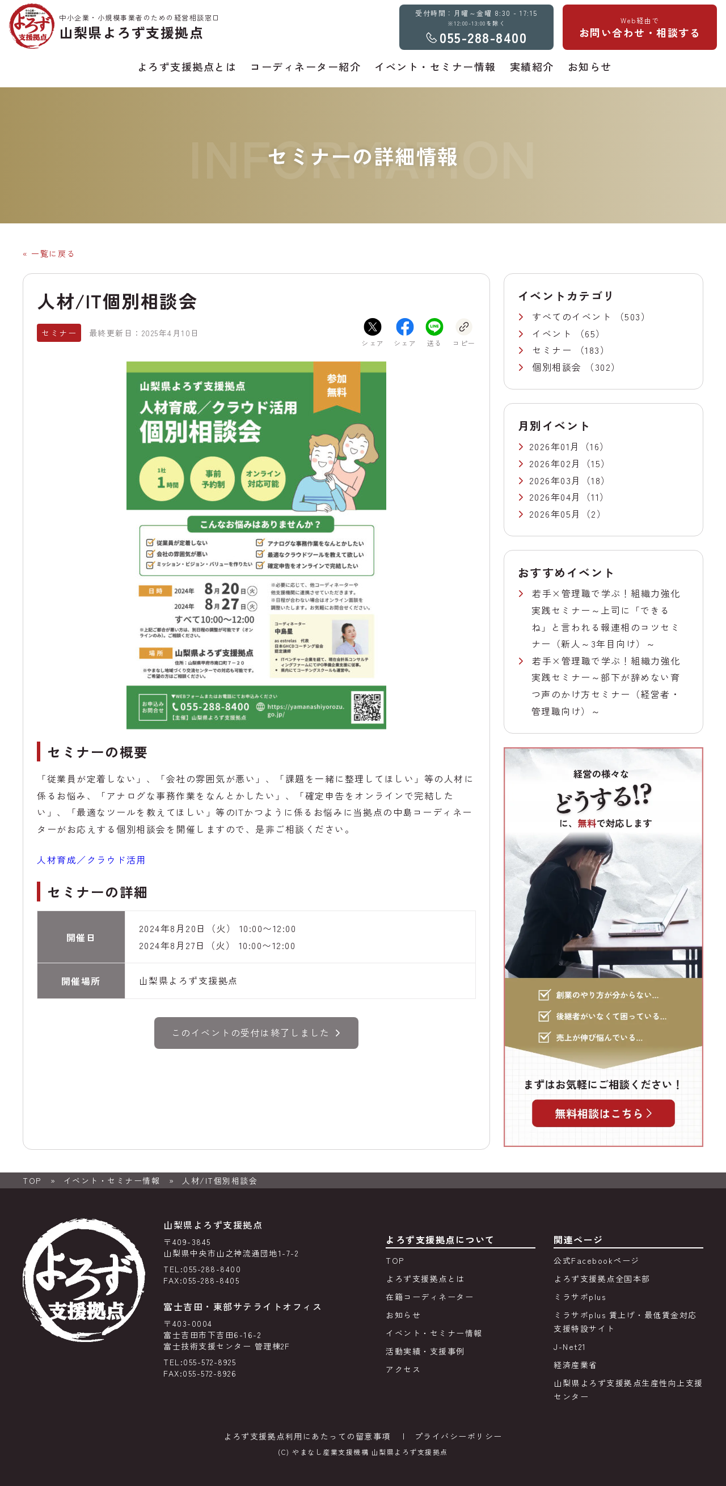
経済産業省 (576, 1364)
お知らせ (403, 1314)
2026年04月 (555, 496)
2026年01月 (554, 446)
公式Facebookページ (597, 1260)
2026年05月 (555, 513)
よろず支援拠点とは (425, 1278)
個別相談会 (558, 367)
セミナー (553, 350)
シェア (373, 333)
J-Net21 (570, 1346)
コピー (464, 333)
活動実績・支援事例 (425, 1351)
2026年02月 (555, 463)
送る (434, 333)
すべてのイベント (573, 316)
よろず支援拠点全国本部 (602, 1278)
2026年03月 (555, 480)
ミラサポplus (580, 1296)
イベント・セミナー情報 (112, 1180)
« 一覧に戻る (49, 253)
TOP (32, 1180)
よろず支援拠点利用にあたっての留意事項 (307, 1436)
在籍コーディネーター (430, 1296)
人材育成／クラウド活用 (91, 859)
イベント (553, 333)
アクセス (403, 1369)
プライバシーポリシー (459, 1436)
